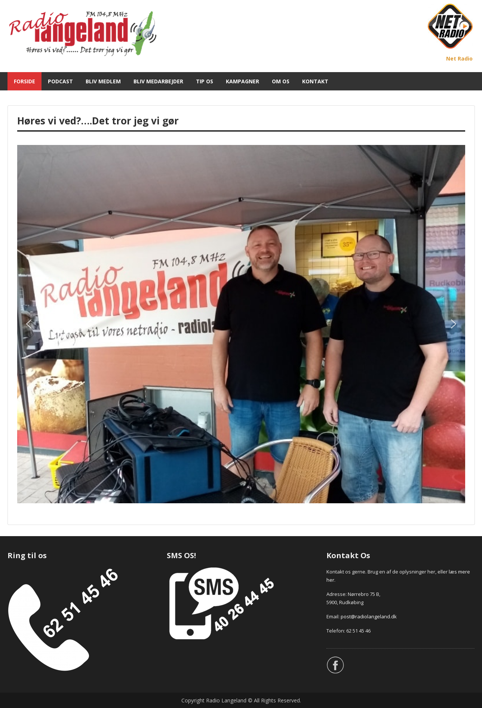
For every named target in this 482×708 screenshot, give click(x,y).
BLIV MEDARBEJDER (158, 81)
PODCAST (60, 81)
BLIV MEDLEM (103, 81)
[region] (241, 324)
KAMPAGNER (242, 81)
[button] (29, 324)
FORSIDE (24, 81)
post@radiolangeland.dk (369, 616)
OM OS (280, 81)
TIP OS (204, 81)
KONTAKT (315, 81)
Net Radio (459, 58)
